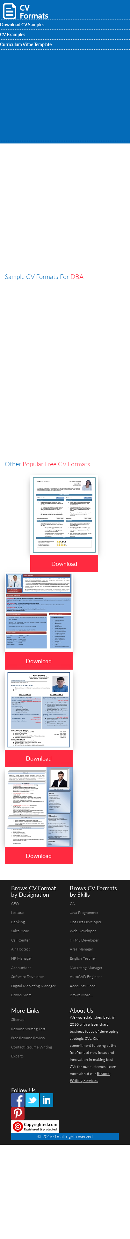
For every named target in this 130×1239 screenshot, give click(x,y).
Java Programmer (84, 912)
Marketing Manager (86, 967)
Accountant (21, 967)
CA (72, 903)
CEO (15, 903)
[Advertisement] (57, 230)
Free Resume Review (28, 1037)
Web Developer (83, 930)
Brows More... (22, 994)
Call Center (20, 940)
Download (64, 563)
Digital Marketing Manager (33, 985)
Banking (18, 921)
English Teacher (83, 958)
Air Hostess (20, 949)
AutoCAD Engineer (86, 976)
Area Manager (81, 949)
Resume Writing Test (28, 1028)
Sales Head (20, 930)
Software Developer (27, 976)
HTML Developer (84, 940)
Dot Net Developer (85, 921)
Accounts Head (83, 985)
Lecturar (18, 912)
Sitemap (18, 1019)
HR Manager (21, 958)
